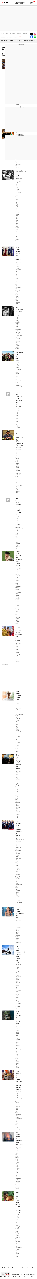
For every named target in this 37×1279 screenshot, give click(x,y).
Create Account (35, 3)
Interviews (32, 40)
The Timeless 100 (18, 1269)
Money (14, 3)
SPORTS (3, 37)
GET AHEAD (9, 37)
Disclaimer (32, 1274)
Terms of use (27, 1277)
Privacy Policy (3, 1277)
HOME (2, 33)
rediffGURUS (27, 3)
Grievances (34, 1277)
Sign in (35, 0)
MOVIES (19, 33)
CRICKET (25, 33)
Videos (33, 1267)
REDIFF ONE (16, 37)
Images (18, 40)
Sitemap (10, 1277)
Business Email (22, 3)
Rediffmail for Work (6, 1267)
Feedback (15, 1277)
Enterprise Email (18, 3)
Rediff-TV (31, 3)
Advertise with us (25, 1274)
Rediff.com (17, 1274)
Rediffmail (10, 3)
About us (21, 1277)
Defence (11, 40)
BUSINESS (12, 33)
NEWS (7, 33)
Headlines (4, 40)
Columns (25, 40)
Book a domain (15, 1267)
